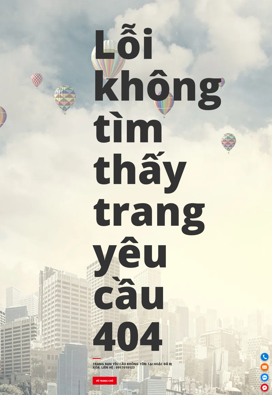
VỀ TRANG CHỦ (104, 380)
